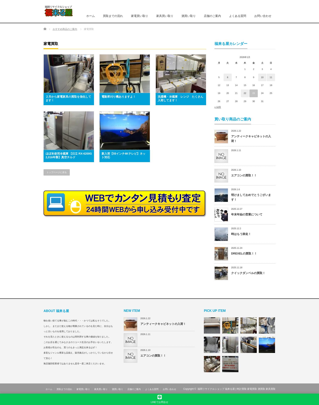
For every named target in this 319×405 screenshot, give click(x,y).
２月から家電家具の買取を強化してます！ (68, 98)
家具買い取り (164, 15)
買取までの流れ (113, 15)
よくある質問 (237, 15)
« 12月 (217, 107)
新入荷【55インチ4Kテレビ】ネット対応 (123, 155)
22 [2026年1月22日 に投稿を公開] (245, 93)
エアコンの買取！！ (244, 175)
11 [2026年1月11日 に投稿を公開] (271, 77)
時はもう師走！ (241, 234)
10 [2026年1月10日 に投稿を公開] (262, 77)
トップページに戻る (57, 172)
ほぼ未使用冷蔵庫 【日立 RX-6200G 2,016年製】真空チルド (69, 155)
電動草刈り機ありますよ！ (119, 96)
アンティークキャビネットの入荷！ (163, 323)
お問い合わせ (262, 15)
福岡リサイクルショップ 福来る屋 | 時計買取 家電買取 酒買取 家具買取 (236, 389)
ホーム (90, 15)
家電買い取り (139, 15)
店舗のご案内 (212, 15)
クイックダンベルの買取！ (248, 273)
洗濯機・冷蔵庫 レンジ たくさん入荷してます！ (180, 98)
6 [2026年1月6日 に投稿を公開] (227, 77)
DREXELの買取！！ (244, 253)
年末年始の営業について (246, 214)
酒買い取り (188, 15)
